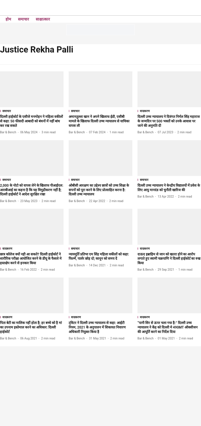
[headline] (32, 121)
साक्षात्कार (43, 19)
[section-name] (32, 111)
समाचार (23, 19)
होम (8, 19)
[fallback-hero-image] (32, 89)
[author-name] (9, 132)
